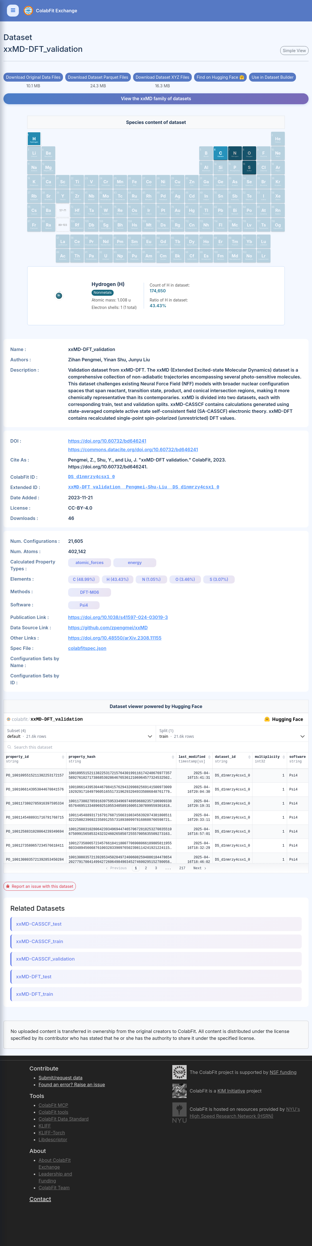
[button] (34, 138)
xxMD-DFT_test (34, 976)
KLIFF (45, 1126)
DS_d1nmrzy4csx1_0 (91, 477)
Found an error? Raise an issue (72, 1084)
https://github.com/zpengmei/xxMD (108, 627)
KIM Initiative (231, 1091)
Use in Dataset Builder (272, 77)
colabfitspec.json (87, 648)
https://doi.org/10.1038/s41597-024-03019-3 (118, 617)
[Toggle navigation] (13, 11)
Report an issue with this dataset (39, 886)
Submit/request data (60, 1078)
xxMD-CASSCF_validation (45, 959)
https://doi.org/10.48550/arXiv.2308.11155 (114, 638)
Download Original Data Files (33, 77)
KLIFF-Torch (52, 1132)
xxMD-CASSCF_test (39, 924)
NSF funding (283, 1072)
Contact (40, 1199)
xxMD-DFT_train (34, 994)
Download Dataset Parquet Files (98, 77)
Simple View (294, 50)
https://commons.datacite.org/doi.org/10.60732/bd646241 (133, 449)
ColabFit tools (53, 1112)
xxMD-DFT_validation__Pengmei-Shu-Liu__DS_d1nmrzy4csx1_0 (143, 487)
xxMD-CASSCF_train (39, 941)
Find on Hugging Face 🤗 (220, 77)
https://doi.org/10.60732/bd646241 (107, 441)
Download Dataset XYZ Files (162, 77)
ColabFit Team (54, 1187)
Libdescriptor (53, 1139)
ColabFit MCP (53, 1105)
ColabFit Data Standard (64, 1119)
